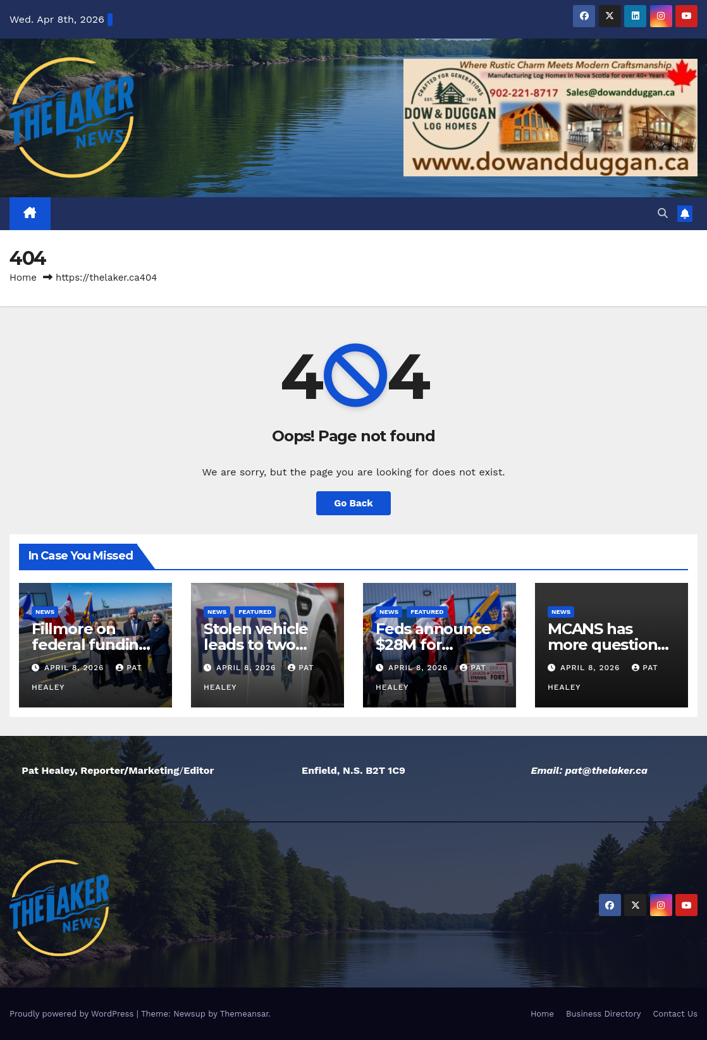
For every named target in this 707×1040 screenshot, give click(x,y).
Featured (254, 611)
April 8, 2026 (75, 667)
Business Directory (603, 1014)
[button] (663, 213)
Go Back (353, 503)
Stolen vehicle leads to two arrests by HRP (258, 645)
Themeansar (244, 1014)
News (44, 611)
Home (23, 277)
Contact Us (675, 1014)
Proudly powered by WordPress (73, 1014)
